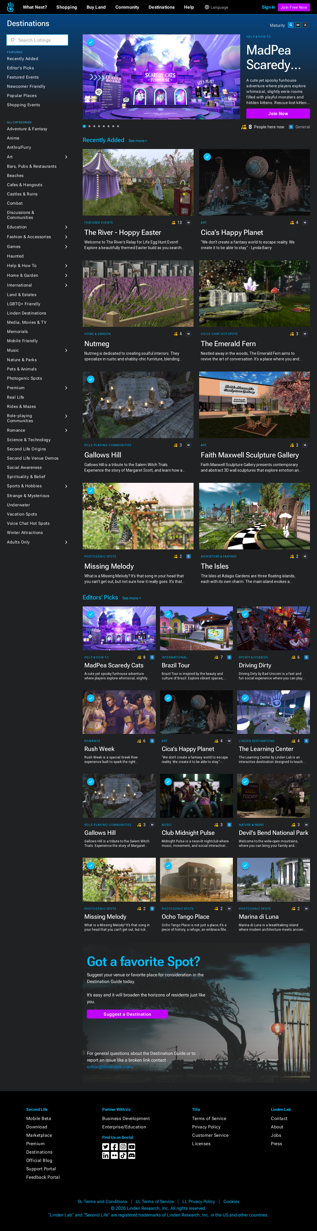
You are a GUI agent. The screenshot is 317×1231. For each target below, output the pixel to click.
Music (13, 350)
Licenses (201, 1143)
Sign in (268, 7)
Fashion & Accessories (29, 236)
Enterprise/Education (124, 1127)
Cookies (231, 1201)
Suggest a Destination (127, 1014)
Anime (13, 138)
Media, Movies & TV (26, 322)
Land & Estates (21, 294)
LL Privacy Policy (198, 1201)
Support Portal (41, 1168)
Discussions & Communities (20, 215)
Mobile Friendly (22, 340)
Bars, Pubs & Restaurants (31, 166)
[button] (35, 7)
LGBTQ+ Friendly (23, 303)
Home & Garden (22, 275)
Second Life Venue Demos (33, 458)
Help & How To (22, 265)
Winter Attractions (25, 532)
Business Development (126, 1118)
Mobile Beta (38, 1118)
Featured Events (23, 77)
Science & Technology (29, 439)
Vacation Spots (22, 514)
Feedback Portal (43, 1177)
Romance (16, 430)
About (277, 1127)
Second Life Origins (26, 449)
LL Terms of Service (155, 1201)
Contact (279, 1118)
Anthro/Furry (19, 147)
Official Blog (39, 1160)
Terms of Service (209, 1118)
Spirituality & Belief (26, 476)
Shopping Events (23, 104)
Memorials (17, 331)
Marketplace (39, 1135)
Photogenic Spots (24, 378)
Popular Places (22, 95)
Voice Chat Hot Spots (28, 523)
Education (17, 227)
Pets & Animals (22, 369)
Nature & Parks (22, 359)
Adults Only (18, 542)
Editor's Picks (20, 67)
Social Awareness (24, 467)
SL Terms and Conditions (102, 1201)
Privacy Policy (206, 1127)
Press (276, 1143)
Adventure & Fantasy (27, 128)
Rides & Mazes (21, 406)
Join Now (278, 113)
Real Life (15, 397)
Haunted (15, 256)
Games (14, 246)
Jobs (276, 1135)
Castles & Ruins (22, 194)
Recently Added (22, 58)
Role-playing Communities (20, 418)
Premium (16, 387)
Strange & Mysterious (28, 495)
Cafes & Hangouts (24, 184)
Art (10, 156)
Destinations (39, 1152)
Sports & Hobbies (24, 485)
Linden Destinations (26, 313)
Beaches (15, 175)
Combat (15, 203)
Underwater (18, 504)
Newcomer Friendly (26, 86)
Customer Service (210, 1135)
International (19, 285)
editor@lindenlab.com (109, 1066)
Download (36, 1127)
